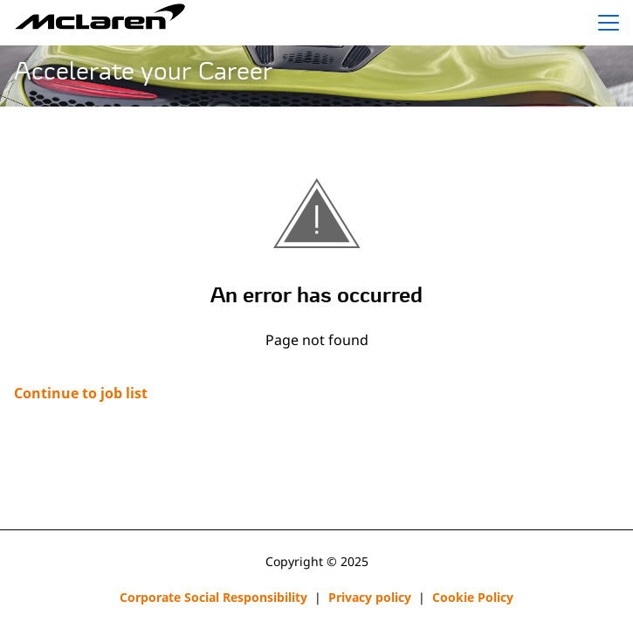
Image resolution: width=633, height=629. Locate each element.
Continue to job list (81, 393)
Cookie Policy (472, 597)
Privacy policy (369, 597)
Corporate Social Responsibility (213, 597)
